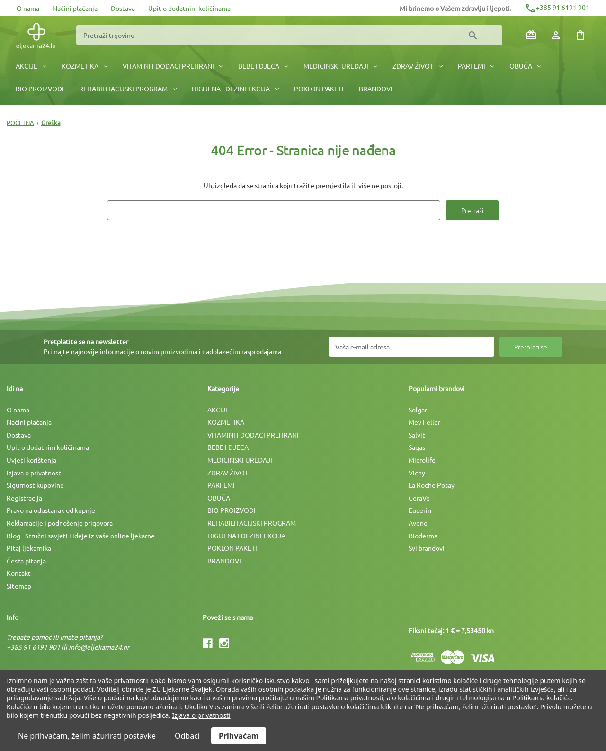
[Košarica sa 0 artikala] (580, 35)
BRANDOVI (375, 88)
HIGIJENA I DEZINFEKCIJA (235, 88)
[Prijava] (556, 35)
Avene (418, 523)
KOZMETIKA (84, 66)
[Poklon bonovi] (531, 35)
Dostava (123, 8)
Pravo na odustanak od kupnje (51, 510)
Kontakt (19, 573)
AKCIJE (31, 66)
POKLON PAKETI (319, 88)
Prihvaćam (238, 736)
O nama (28, 8)
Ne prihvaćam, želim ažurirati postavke (87, 736)
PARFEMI (476, 66)
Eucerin (420, 510)
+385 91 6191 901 (557, 7)
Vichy (417, 472)
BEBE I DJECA (263, 66)
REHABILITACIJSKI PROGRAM (128, 88)
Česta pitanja (26, 560)
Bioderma (423, 535)
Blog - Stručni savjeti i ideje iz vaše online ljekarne (81, 535)
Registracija (24, 497)
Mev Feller (424, 422)
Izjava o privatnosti (35, 472)
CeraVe (419, 497)
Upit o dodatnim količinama (189, 8)
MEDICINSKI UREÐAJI (340, 66)
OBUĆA (525, 66)
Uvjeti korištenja (31, 460)
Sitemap (19, 585)
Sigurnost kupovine (35, 485)
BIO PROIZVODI (40, 88)
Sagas (417, 447)
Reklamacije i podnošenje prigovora (60, 523)
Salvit (417, 434)
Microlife (422, 460)
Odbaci (187, 736)
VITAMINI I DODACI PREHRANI (173, 66)
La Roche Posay (431, 485)
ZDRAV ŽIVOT (417, 66)
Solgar (418, 409)
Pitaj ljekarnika (29, 548)
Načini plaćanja (75, 8)
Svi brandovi (427, 548)
